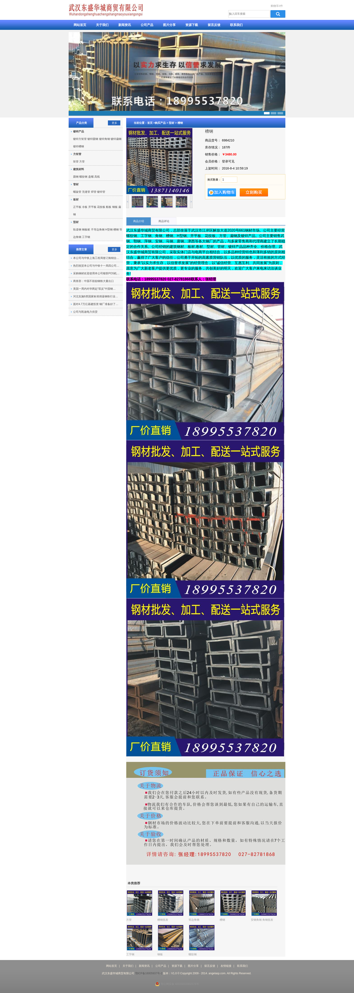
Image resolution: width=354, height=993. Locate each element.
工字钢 (86, 237)
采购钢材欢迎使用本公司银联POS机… (96, 273)
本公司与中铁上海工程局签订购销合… (96, 258)
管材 (76, 184)
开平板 (92, 207)
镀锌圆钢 (92, 139)
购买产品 (160, 122)
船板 (108, 207)
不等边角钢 (98, 229)
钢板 (115, 207)
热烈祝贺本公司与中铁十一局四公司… (96, 265)
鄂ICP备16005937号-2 (148, 973)
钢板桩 (86, 229)
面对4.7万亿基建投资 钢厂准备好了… (95, 304)
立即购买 (254, 192)
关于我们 (102, 25)
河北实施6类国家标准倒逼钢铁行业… (95, 296)
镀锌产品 (78, 131)
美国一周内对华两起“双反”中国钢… (94, 288)
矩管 (76, 161)
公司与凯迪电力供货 (85, 311)
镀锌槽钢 (78, 146)
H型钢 (109, 229)
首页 (150, 122)
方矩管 (77, 154)
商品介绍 (138, 221)
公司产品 (147, 25)
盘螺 (91, 176)
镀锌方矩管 (80, 139)
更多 (114, 122)
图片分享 (169, 25)
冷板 (84, 207)
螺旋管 (77, 191)
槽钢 (180, 122)
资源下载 (191, 25)
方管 (82, 161)
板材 (76, 199)
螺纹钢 (83, 176)
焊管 (93, 191)
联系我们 (236, 25)
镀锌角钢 (104, 139)
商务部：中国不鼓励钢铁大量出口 (93, 281)
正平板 (77, 207)
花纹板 (101, 207)
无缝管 (86, 191)
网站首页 (80, 25)
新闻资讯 (124, 25)
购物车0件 (277, 5)
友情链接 (226, 965)
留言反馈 (214, 25)
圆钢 (76, 176)
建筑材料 (78, 169)
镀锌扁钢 (116, 139)
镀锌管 (101, 191)
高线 (97, 176)
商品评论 (163, 221)
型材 (171, 122)
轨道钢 (77, 229)
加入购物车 (221, 192)
